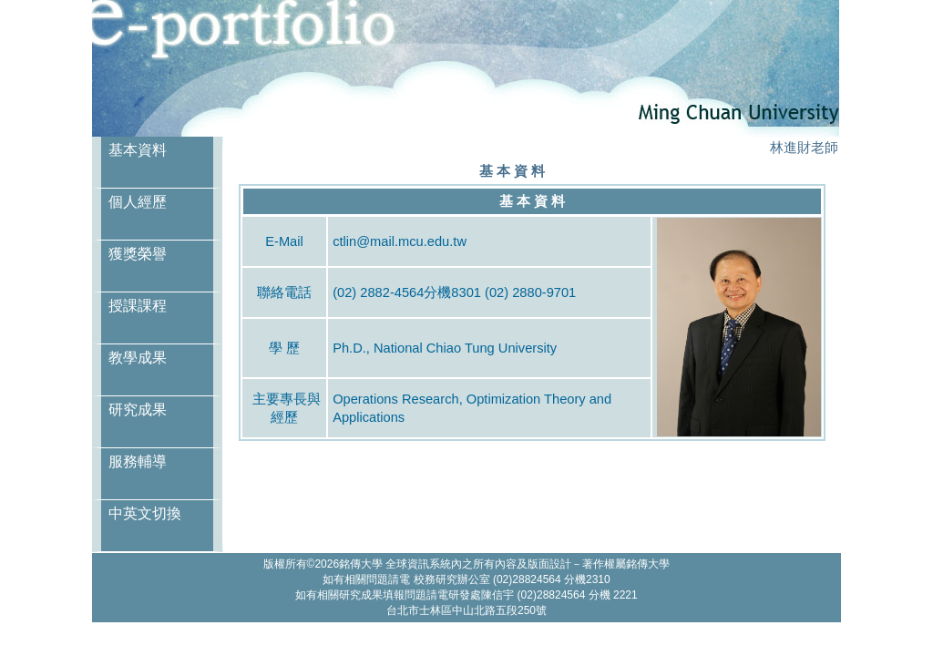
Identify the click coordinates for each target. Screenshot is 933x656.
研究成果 (137, 409)
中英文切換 (144, 513)
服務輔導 (137, 461)
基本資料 (137, 150)
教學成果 (137, 357)
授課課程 (137, 305)
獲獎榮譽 (137, 253)
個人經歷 (137, 202)
